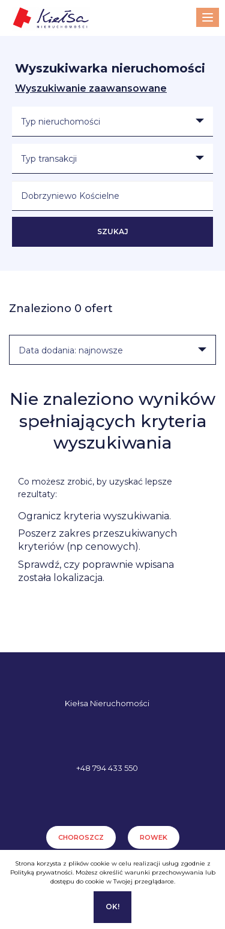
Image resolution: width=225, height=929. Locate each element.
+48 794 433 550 (107, 768)
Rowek (153, 837)
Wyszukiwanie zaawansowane (91, 88)
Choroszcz (81, 837)
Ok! (112, 906)
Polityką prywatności (41, 872)
